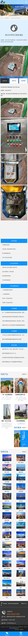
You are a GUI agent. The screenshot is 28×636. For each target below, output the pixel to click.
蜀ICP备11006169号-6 (10, 629)
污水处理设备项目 (6, 280)
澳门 (20, 593)
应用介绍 (5, 80)
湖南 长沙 (20, 536)
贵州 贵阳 (20, 545)
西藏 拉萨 (20, 564)
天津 (6, 593)
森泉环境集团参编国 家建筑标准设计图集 (11, 339)
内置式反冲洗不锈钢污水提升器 (9, 267)
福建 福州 (20, 468)
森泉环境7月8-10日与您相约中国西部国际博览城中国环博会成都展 (14, 325)
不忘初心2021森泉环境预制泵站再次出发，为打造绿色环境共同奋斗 (14, 335)
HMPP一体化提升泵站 (7, 298)
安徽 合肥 (6, 526)
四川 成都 (6, 458)
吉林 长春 (6, 516)
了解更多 (24, 374)
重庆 (20, 584)
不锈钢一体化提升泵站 (7, 302)
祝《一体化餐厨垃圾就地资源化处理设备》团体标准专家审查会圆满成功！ (14, 312)
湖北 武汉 (6, 487)
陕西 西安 (6, 555)
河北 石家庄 (20, 458)
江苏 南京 (20, 516)
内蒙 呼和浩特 (6, 564)
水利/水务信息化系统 (7, 257)
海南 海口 (6, 545)
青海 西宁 (20, 555)
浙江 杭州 (6, 468)
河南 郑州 (6, 536)
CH (18, 2)
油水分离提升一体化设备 (8, 271)
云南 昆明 (20, 487)
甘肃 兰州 (6, 497)
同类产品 (14, 80)
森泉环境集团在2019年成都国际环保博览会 (12, 361)
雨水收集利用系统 (6, 275)
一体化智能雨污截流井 (7, 289)
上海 (6, 584)
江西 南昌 (20, 526)
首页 (2, 18)
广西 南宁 (20, 497)
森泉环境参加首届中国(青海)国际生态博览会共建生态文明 (14, 316)
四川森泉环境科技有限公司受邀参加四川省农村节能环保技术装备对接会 (14, 357)
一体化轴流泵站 (6, 294)
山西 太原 (20, 507)
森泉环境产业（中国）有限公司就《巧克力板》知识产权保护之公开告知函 (14, 349)
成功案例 (7, 18)
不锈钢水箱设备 (6, 244)
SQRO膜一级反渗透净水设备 (8, 249)
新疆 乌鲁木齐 (6, 574)
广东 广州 (20, 478)
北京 (20, 574)
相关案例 (23, 80)
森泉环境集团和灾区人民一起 (9, 353)
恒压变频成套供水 (6, 253)
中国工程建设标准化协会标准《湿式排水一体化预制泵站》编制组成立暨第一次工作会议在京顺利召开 (14, 320)
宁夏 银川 (6, 507)
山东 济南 (6, 478)
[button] (26, 438)
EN (22, 2)
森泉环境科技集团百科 (13, 603)
